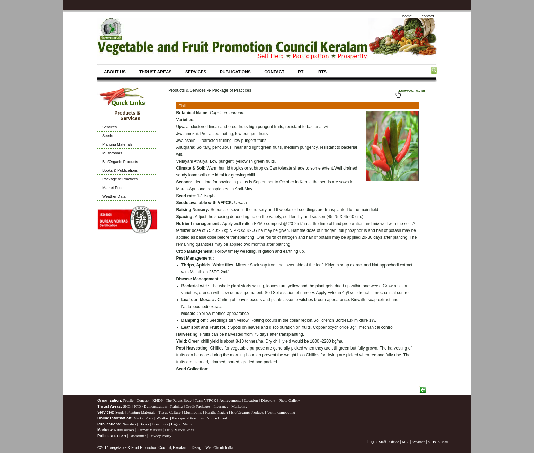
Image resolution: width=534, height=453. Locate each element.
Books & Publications (120, 170)
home (407, 16)
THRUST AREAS (155, 72)
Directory (268, 400)
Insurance (221, 406)
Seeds (107, 136)
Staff (383, 442)
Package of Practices (120, 179)
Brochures (160, 424)
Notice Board (217, 418)
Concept (143, 400)
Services (109, 127)
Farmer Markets (149, 430)
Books (144, 424)
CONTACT (274, 72)
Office (394, 442)
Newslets (129, 424)
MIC (405, 442)
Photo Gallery (289, 400)
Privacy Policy (160, 436)
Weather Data (114, 196)
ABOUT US (115, 72)
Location (251, 400)
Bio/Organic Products (120, 162)
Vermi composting (281, 412)
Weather (163, 418)
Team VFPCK (205, 400)
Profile (128, 400)
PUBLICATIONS (235, 72)
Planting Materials (117, 144)
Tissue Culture (170, 412)
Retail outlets (124, 430)
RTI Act (120, 436)
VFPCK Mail (438, 442)
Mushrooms (112, 153)
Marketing (239, 406)
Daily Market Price (179, 430)
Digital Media (181, 424)
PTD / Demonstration (150, 406)
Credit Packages (198, 406)
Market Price (113, 187)
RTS (322, 72)
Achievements (230, 400)
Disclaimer (137, 436)
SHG (127, 406)
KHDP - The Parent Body (172, 400)
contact (428, 16)
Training (176, 406)
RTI (301, 72)
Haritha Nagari (216, 412)
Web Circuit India (219, 447)
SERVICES (195, 72)
